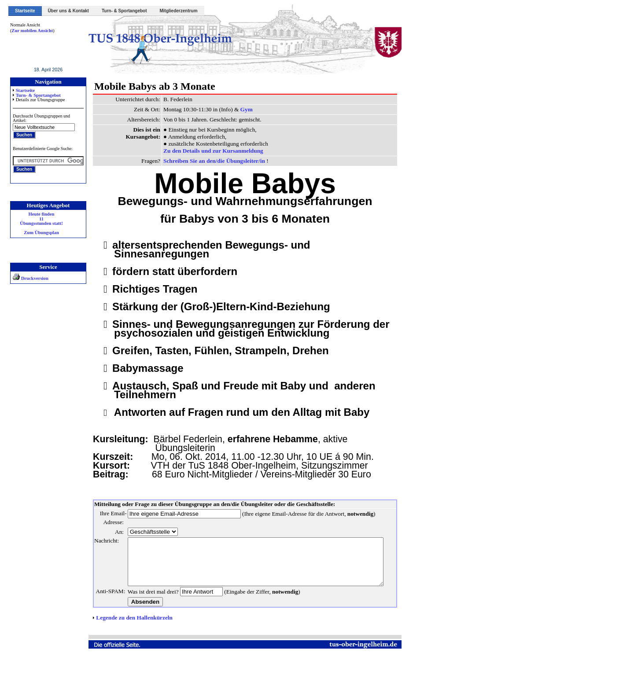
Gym (246, 109)
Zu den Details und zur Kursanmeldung (213, 150)
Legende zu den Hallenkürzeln (134, 635)
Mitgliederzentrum (179, 10)
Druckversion (30, 278)
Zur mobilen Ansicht (32, 30)
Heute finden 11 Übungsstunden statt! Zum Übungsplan (41, 223)
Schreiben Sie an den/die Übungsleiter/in (214, 161)
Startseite (25, 10)
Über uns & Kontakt (68, 10)
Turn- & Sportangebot (124, 10)
